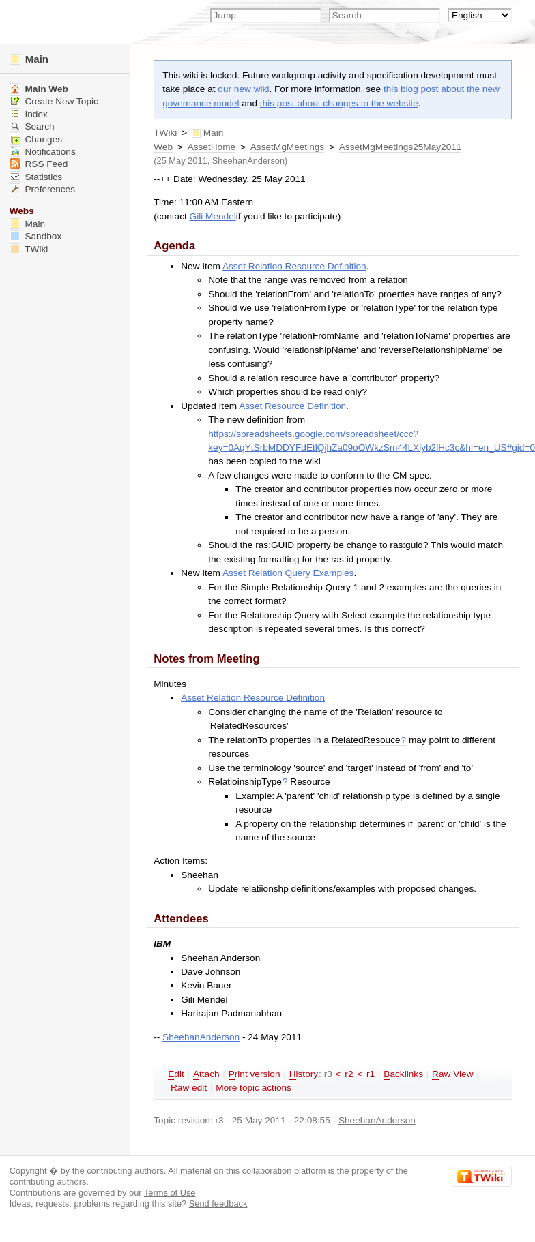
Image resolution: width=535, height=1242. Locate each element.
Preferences (42, 189)
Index (29, 114)
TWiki (165, 132)
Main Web (39, 89)
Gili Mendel (213, 216)
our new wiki (243, 89)
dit (176, 1074)
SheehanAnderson (248, 160)
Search (32, 126)
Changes (36, 139)
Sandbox (36, 236)
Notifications (43, 152)
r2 (349, 1074)
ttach (206, 1074)
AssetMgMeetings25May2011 (400, 147)
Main (29, 59)
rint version (254, 1074)
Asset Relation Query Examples (288, 573)
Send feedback (218, 1203)
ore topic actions (253, 1087)
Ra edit (189, 1087)
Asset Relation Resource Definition (294, 266)
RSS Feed (39, 164)
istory (303, 1074)
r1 (370, 1074)
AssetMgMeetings (287, 147)
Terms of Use (170, 1192)
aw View (452, 1074)
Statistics (36, 177)
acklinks (403, 1074)
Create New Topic (54, 101)
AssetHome (212, 147)
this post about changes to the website (339, 103)
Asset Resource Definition (292, 406)
